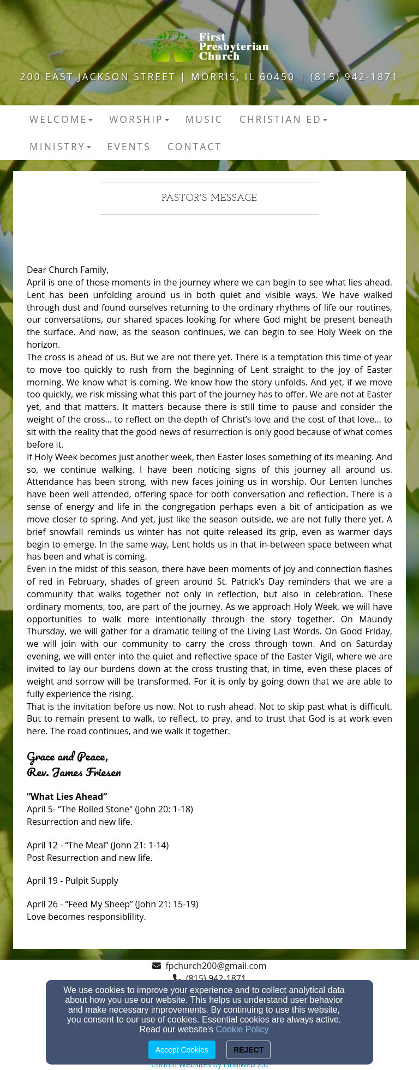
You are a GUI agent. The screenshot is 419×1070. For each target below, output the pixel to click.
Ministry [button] (60, 146)
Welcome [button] (61, 119)
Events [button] (129, 146)
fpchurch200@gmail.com (215, 966)
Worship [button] (139, 119)
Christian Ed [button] (283, 119)
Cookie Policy (242, 1029)
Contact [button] (194, 146)
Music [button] (204, 119)
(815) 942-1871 (216, 978)
